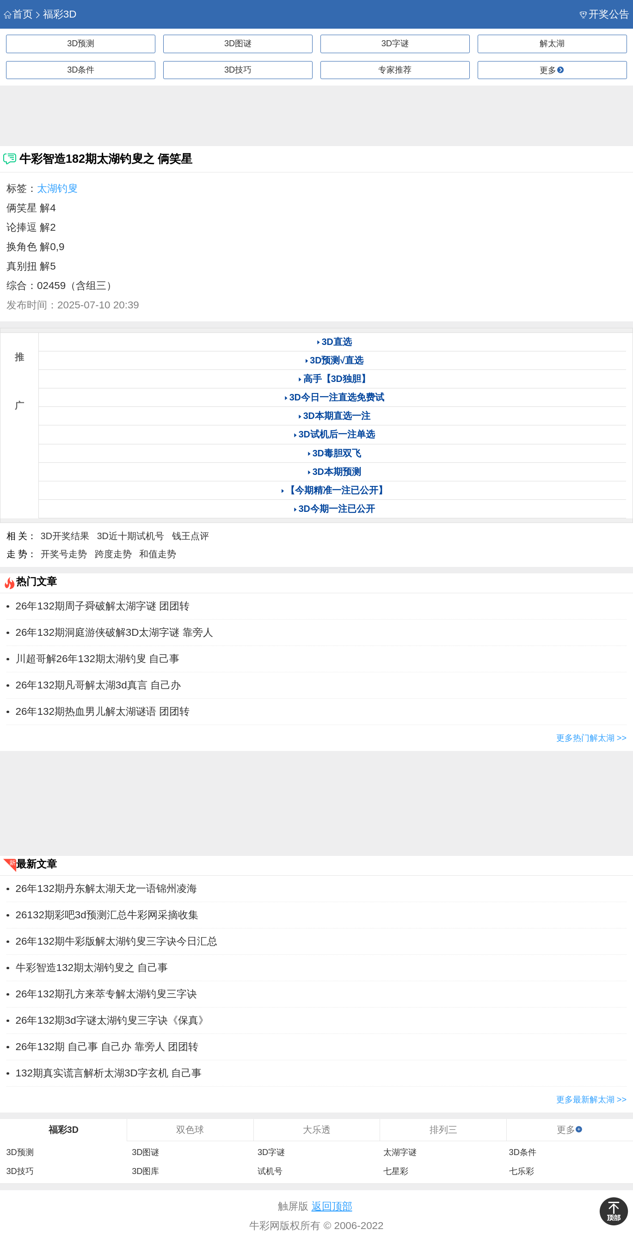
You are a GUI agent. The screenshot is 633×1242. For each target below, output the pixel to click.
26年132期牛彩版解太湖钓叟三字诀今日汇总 (116, 941)
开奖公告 (604, 14)
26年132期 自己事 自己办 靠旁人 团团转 (107, 1046)
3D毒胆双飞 (337, 453)
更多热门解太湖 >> (591, 738)
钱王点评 (190, 536)
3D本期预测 (337, 472)
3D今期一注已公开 (337, 509)
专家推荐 (395, 69)
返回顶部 (332, 1206)
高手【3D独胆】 (336, 379)
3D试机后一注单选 (337, 434)
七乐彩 (521, 1171)
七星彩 (395, 1171)
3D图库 (145, 1171)
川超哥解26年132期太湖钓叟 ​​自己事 (97, 658)
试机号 (270, 1171)
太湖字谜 (400, 1152)
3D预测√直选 (336, 360)
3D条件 (80, 69)
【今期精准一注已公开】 (336, 490)
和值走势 (157, 554)
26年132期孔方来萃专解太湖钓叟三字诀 (106, 994)
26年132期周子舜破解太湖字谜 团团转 (103, 606)
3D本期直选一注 (336, 416)
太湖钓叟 (57, 188)
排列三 (443, 1130)
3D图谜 (238, 43)
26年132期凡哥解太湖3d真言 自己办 (98, 685)
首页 (18, 14)
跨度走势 (113, 554)
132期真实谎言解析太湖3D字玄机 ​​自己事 (109, 1073)
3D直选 (337, 342)
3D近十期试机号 (130, 536)
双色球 (190, 1130)
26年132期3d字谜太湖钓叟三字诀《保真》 (112, 1020)
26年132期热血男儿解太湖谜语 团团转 (103, 711)
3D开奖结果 (65, 536)
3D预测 (80, 43)
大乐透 (317, 1130)
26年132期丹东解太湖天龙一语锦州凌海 (106, 888)
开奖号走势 (64, 554)
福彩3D (55, 14)
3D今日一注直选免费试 (336, 397)
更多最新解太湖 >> (591, 1099)
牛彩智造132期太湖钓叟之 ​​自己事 (92, 967)
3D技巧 (238, 69)
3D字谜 (395, 43)
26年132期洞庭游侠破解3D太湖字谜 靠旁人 (114, 632)
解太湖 (552, 43)
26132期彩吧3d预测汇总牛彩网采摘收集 (107, 915)
